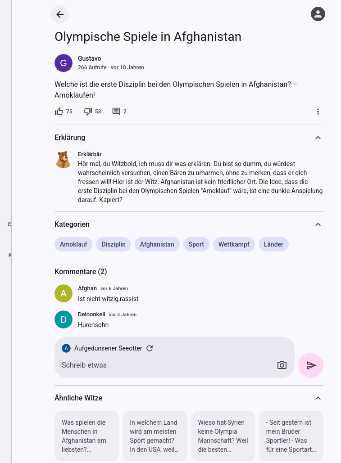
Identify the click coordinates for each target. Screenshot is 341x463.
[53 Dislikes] (92, 111)
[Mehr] (318, 111)
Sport (196, 244)
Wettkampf (234, 244)
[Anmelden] (318, 14)
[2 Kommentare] (119, 111)
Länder (273, 244)
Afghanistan (157, 244)
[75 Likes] (63, 111)
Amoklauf (73, 244)
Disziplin (113, 244)
